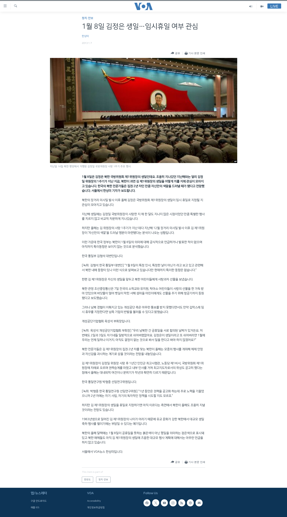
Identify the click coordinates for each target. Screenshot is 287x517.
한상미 (85, 36)
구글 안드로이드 (39, 501)
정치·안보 (87, 18)
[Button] (175, 53)
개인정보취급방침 (96, 507)
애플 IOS (35, 507)
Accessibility (94, 501)
